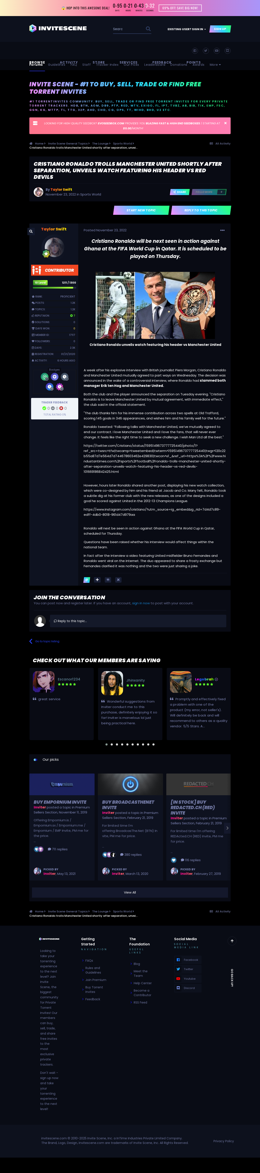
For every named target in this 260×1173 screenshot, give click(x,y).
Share (179, 192)
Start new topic (141, 211)
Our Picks (131, 65)
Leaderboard (154, 65)
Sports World (90, 194)
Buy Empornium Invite (60, 803)
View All (130, 893)
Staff (86, 65)
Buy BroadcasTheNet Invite (128, 805)
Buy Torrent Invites (94, 990)
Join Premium (95, 980)
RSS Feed (140, 1003)
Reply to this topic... (70, 621)
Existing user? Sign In (187, 30)
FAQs (89, 961)
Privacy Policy (223, 1141)
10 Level (40, 283)
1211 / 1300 (69, 283)
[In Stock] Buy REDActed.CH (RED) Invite (193, 808)
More (215, 65)
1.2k (73, 303)
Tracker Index (107, 65)
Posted (105, 230)
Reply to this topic (201, 211)
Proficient (67, 297)
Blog (137, 964)
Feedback (92, 999)
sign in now (141, 603)
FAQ (74, 65)
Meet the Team (141, 973)
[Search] (118, 29)
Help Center (143, 983)
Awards (199, 65)
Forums (36, 65)
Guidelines (56, 65)
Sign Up (220, 29)
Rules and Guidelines (93, 970)
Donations (178, 65)
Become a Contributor (142, 993)
